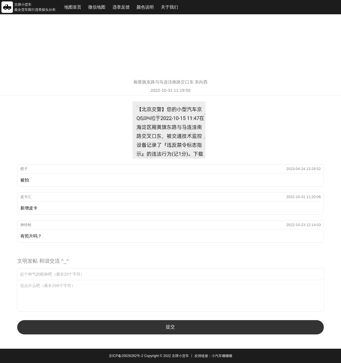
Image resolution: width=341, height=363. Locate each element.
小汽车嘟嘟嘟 (222, 356)
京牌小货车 (180, 356)
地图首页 (72, 7)
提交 (170, 326)
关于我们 (169, 7)
